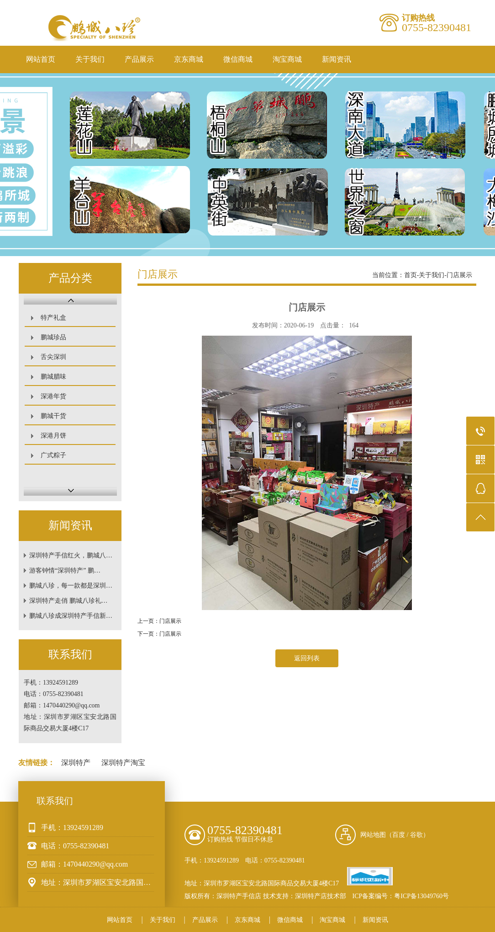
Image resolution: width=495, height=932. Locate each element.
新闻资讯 (336, 59)
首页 (410, 275)
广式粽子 (53, 455)
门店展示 (459, 275)
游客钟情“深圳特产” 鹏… (64, 570)
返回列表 (307, 658)
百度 (398, 834)
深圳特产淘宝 (123, 762)
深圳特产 (75, 762)
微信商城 (238, 59)
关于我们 (90, 59)
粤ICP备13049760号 (421, 896)
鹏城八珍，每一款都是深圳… (70, 585)
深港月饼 (53, 435)
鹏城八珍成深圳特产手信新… (70, 615)
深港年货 (53, 396)
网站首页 (40, 59)
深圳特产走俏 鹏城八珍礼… (68, 600)
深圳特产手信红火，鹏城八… (70, 555)
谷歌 (416, 834)
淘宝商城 (287, 59)
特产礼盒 (53, 317)
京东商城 (188, 59)
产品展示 (139, 59)
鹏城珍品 (53, 337)
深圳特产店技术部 (320, 896)
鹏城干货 (53, 415)
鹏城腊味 (53, 376)
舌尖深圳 (53, 357)
